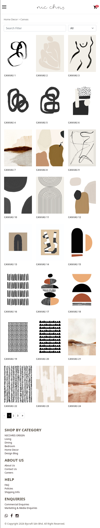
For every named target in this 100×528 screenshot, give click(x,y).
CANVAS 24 (74, 406)
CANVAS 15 (74, 264)
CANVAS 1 (10, 75)
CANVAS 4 (10, 122)
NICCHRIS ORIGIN (15, 435)
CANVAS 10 (10, 217)
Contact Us (11, 469)
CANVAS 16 (10, 311)
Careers (9, 472)
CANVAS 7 (10, 169)
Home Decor (11, 19)
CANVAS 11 (42, 217)
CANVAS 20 (42, 358)
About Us (10, 465)
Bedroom (10, 446)
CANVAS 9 (74, 169)
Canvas (24, 19)
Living (8, 439)
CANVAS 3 (74, 75)
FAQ (7, 485)
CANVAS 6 (74, 122)
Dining (8, 442)
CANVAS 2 (42, 75)
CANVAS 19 (10, 358)
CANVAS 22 (10, 406)
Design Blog (11, 453)
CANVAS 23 (42, 406)
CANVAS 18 (74, 311)
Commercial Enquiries (17, 504)
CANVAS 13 (10, 264)
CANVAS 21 (74, 358)
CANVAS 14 (42, 264)
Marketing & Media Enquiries (21, 508)
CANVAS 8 (42, 169)
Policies (9, 488)
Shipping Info (12, 492)
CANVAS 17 (42, 311)
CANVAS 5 (42, 122)
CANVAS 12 (74, 217)
